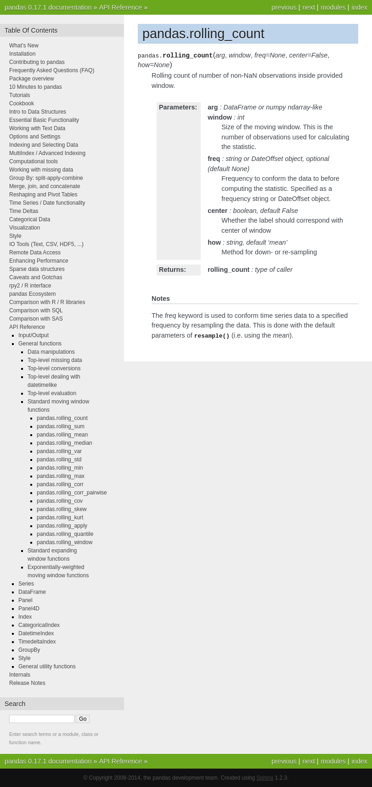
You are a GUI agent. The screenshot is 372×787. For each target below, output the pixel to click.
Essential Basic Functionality (44, 120)
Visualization (24, 227)
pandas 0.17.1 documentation (48, 7)
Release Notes (27, 683)
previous (283, 7)
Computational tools (33, 161)
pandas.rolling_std (59, 459)
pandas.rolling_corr (60, 484)
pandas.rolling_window (64, 542)
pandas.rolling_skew (62, 509)
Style (15, 236)
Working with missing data (41, 170)
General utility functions (47, 666)
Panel (25, 600)
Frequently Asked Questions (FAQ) (51, 70)
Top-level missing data (55, 360)
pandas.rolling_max (61, 476)
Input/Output (33, 335)
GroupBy (29, 650)
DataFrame (32, 592)
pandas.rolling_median (64, 443)
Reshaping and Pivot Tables (43, 194)
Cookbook (21, 103)
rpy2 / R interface (30, 285)
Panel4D (28, 608)
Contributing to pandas (37, 62)
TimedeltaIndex (37, 641)
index (359, 7)
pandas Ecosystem (32, 294)
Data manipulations (51, 352)
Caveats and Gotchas (35, 277)
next (308, 7)
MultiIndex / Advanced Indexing (47, 153)
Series (26, 583)
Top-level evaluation (52, 393)
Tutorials (19, 95)
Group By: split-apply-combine (46, 178)
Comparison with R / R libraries (47, 302)
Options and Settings (34, 136)
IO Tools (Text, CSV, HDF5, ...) (46, 244)
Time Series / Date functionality (47, 203)
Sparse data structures (37, 269)
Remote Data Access (35, 252)
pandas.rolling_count (62, 418)
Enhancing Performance (38, 261)
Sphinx (265, 778)
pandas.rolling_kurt (60, 517)
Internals (19, 675)
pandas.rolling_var (59, 451)
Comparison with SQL (36, 310)
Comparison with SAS (36, 319)
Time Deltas (24, 211)
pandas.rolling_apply (62, 526)
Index (25, 617)
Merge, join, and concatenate (44, 186)
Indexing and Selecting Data (43, 145)
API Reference (120, 7)
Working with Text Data (37, 128)
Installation (22, 54)
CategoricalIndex (39, 625)
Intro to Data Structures (37, 112)
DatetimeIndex (36, 633)
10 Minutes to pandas (35, 87)
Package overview (31, 78)
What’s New (24, 45)
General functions (40, 343)
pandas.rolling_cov (60, 501)
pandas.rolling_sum (61, 426)
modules (333, 7)
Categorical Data (29, 219)
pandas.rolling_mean (62, 434)
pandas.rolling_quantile (65, 534)
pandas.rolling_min (60, 468)
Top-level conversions (54, 368)
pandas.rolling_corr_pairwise (72, 492)
